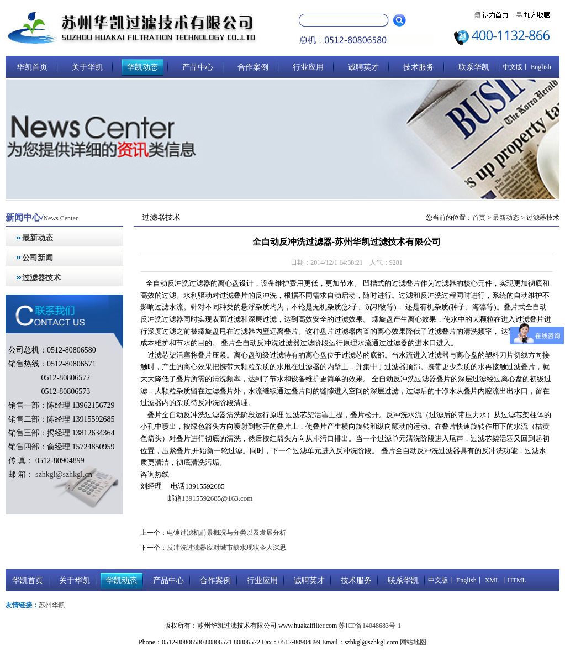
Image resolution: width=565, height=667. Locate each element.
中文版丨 (516, 67)
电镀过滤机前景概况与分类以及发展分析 (226, 533)
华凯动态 (142, 67)
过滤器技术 (41, 278)
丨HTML (512, 580)
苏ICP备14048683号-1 (370, 625)
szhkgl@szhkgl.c (61, 474)
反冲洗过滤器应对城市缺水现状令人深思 (226, 548)
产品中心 (197, 67)
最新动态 (37, 238)
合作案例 (252, 67)
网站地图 (413, 642)
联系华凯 (473, 67)
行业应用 (308, 67)
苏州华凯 (52, 605)
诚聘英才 (363, 67)
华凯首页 (32, 67)
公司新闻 (37, 258)
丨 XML (488, 580)
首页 (478, 218)
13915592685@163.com (217, 498)
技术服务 (418, 67)
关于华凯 (87, 67)
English (540, 67)
